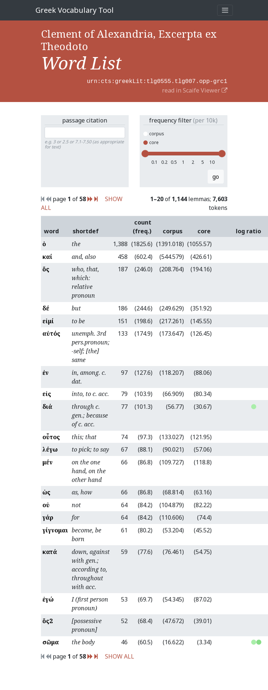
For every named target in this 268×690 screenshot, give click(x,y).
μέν (47, 461)
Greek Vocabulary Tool (74, 10)
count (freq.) (142, 226)
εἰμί (48, 320)
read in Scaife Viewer (194, 90)
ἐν (45, 372)
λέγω (50, 449)
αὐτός (51, 333)
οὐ (46, 504)
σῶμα (50, 641)
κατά (49, 551)
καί (47, 256)
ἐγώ (48, 599)
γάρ (47, 517)
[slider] (145, 153)
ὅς (45, 268)
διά (47, 406)
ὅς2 (47, 620)
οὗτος (51, 436)
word (51, 230)
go (215, 176)
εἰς (46, 393)
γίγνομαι (55, 529)
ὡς (46, 491)
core (151, 142)
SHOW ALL (119, 656)
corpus (153, 133)
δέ (45, 307)
